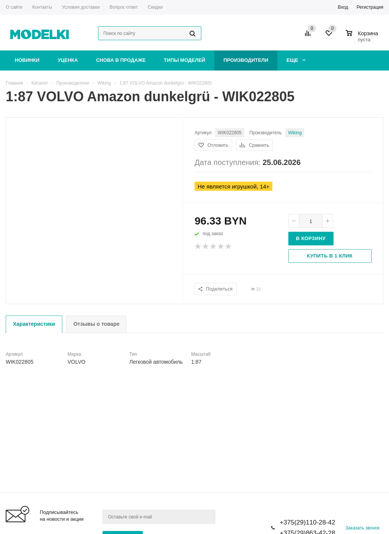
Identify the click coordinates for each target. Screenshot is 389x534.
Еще (295, 60)
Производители (245, 60)
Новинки (27, 60)
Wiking (295, 132)
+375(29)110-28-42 (307, 522)
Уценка (68, 60)
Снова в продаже (120, 60)
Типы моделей (184, 60)
